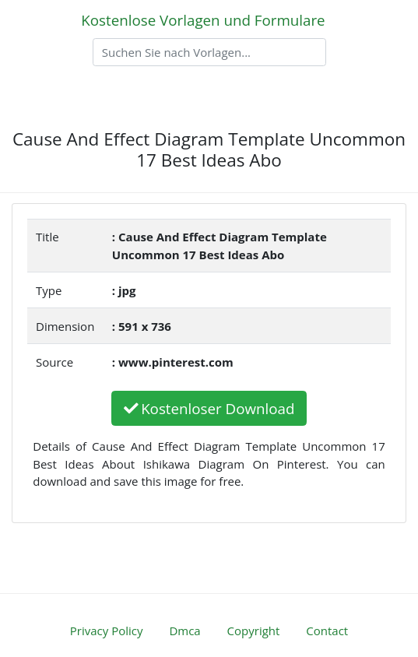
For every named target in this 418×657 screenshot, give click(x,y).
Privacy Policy (106, 630)
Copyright (253, 630)
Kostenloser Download (209, 408)
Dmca (184, 630)
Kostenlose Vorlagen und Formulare (203, 20)
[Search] (209, 52)
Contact (327, 630)
